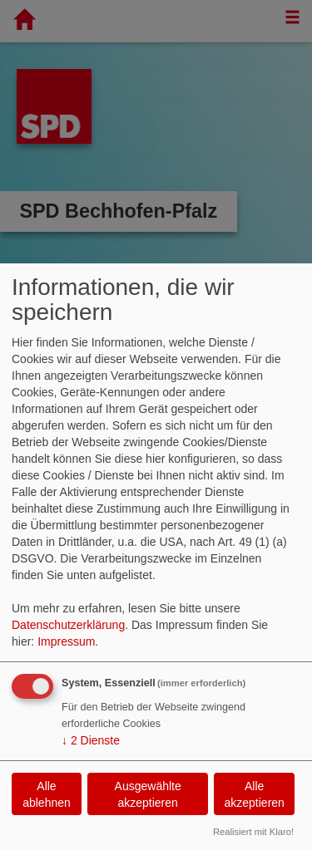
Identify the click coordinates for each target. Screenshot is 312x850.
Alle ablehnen (46, 794)
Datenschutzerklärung (68, 624)
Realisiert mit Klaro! (253, 832)
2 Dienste (91, 740)
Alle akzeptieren (254, 794)
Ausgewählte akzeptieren (148, 794)
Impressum (66, 641)
